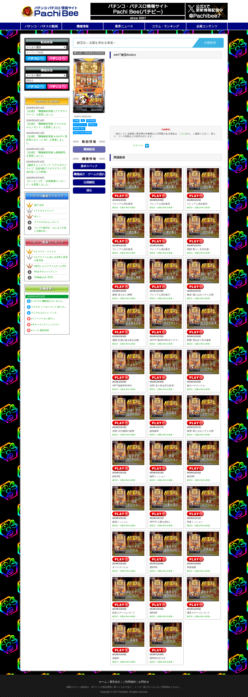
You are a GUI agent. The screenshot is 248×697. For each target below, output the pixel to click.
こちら (182, 133)
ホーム (103, 681)
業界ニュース (124, 26)
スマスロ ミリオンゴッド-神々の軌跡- (48, 307)
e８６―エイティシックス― (43, 324)
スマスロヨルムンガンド (46, 222)
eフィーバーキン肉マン (41, 318)
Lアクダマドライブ (44, 210)
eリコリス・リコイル (45, 251)
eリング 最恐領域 (38, 330)
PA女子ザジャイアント (45, 271)
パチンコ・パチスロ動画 (41, 26)
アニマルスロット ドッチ (42, 312)
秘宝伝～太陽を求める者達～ (124, 207)
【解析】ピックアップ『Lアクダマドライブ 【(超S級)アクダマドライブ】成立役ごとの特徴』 (46, 168)
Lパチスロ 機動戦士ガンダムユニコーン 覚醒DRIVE (55, 301)
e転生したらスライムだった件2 (50, 266)
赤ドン (37, 216)
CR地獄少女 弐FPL (44, 277)
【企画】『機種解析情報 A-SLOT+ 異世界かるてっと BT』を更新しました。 (46, 140)
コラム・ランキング (165, 26)
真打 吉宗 (39, 205)
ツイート (138, 145)
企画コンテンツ (206, 26)
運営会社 (114, 681)
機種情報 (83, 26)
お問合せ (144, 681)
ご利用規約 (129, 681)
